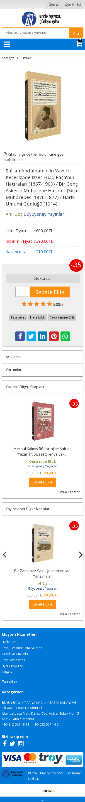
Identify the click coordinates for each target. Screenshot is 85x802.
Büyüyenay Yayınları (42, 466)
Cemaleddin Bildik (42, 461)
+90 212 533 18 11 (15, 724)
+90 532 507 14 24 (46, 724)
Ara (76, 33)
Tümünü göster (68, 492)
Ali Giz (42, 583)
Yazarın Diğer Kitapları (25, 386)
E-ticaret (35, 790)
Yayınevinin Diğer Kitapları (28, 508)
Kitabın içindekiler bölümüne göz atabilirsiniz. (33, 157)
